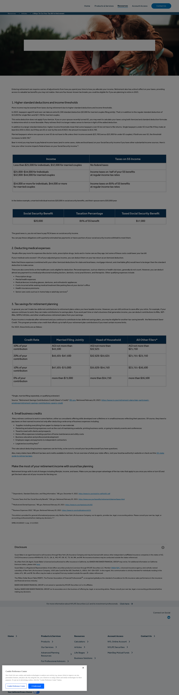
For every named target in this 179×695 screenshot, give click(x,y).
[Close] (83, 667)
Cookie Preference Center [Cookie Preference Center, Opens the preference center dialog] (16, 686)
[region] (44, 678)
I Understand (36, 686)
